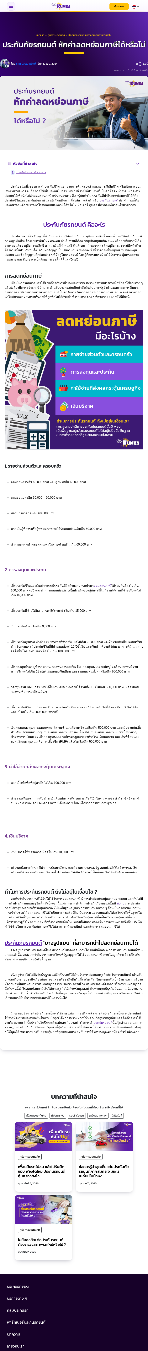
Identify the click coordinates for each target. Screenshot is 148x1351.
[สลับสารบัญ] (137, 163)
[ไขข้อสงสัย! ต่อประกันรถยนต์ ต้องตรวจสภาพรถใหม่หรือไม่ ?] (43, 1209)
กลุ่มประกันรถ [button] (18, 1310)
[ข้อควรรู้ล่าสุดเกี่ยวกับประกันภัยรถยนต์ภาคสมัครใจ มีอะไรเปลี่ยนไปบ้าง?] (104, 1136)
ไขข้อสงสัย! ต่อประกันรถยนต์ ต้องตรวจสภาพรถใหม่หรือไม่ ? (42, 1242)
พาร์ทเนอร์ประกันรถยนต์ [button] (26, 1322)
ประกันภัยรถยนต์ (23, 943)
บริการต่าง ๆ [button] (17, 1298)
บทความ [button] (13, 1334)
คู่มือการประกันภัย (36, 1116)
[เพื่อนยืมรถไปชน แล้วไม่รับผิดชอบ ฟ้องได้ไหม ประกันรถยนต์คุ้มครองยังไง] (43, 1136)
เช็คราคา (119, 6)
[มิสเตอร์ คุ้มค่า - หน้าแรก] (61, 6)
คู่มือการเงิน (58, 1116)
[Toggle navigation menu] (11, 6)
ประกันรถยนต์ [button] (18, 1286)
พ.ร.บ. (121, 903)
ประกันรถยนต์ (108, 200)
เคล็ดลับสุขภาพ (98, 1116)
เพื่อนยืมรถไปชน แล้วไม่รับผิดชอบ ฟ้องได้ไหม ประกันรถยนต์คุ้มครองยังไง (42, 1171)
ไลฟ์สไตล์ (117, 1116)
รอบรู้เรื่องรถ (76, 1116)
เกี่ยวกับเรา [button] (15, 1346)
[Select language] (135, 6)
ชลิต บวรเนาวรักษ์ (26, 64)
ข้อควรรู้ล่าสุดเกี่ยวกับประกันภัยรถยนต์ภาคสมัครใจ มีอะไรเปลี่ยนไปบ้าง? (104, 1171)
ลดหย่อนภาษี (102, 585)
